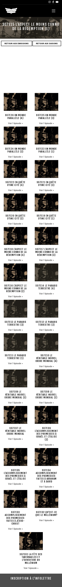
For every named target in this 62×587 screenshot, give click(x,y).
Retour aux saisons (47, 43)
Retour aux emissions (16, 43)
